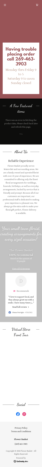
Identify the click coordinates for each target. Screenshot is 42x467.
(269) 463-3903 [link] (21, 444)
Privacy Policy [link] (21, 428)
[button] (5, 5)
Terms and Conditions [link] (21, 431)
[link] (37, 5)
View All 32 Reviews (21, 268)
